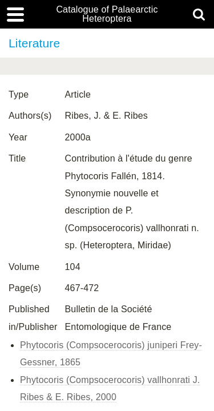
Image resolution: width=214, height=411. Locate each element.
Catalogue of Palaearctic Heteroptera (107, 14)
